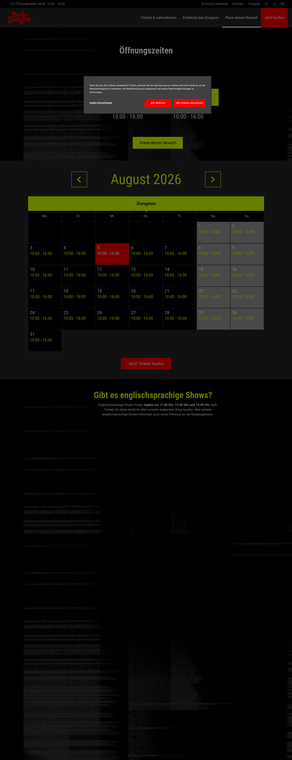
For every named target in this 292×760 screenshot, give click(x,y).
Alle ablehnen (158, 102)
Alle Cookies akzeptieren (189, 102)
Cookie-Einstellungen (100, 102)
